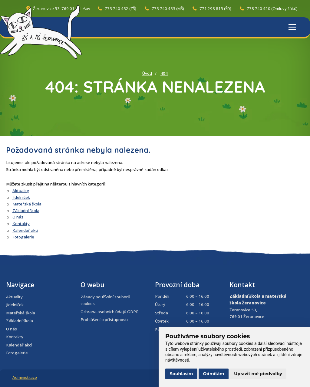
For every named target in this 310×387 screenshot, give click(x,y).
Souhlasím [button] (181, 373)
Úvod (147, 73)
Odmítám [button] (213, 373)
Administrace (24, 377)
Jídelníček (21, 197)
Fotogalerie (23, 237)
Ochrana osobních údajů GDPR (110, 311)
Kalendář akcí (25, 230)
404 (164, 73)
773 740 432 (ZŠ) (117, 8)
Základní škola (25, 210)
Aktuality (20, 190)
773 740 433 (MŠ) (164, 8)
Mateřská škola (26, 204)
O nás (17, 217)
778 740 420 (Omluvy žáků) (269, 8)
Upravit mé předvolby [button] (258, 373)
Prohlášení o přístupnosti (104, 319)
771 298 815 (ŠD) (212, 8)
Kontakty (21, 223)
